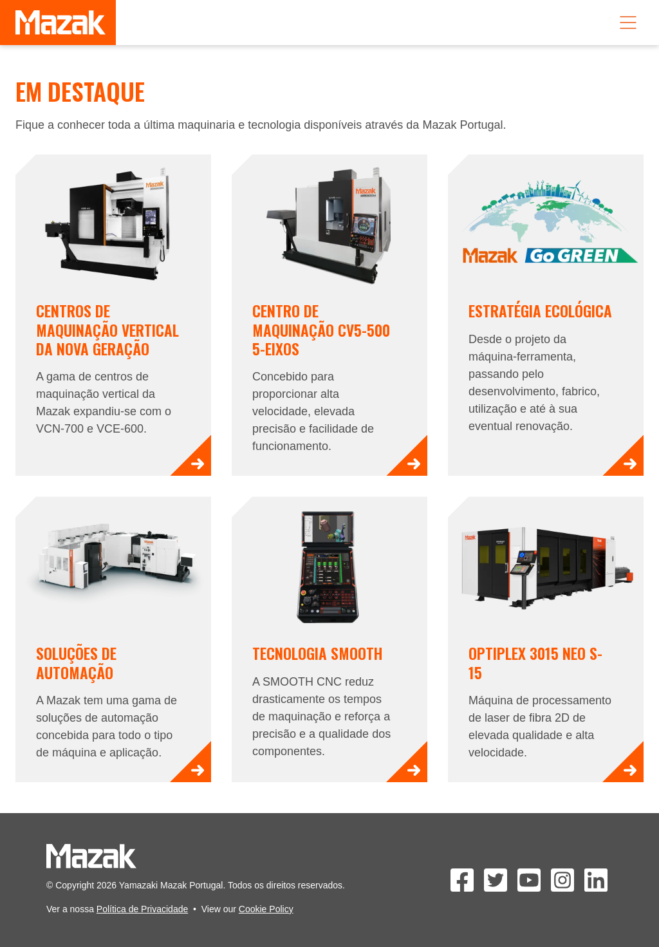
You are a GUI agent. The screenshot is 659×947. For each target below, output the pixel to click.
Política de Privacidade (142, 909)
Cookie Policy (266, 909)
